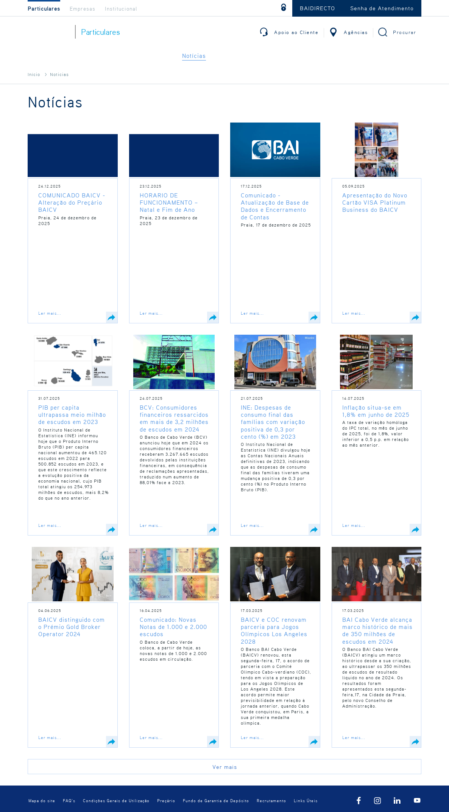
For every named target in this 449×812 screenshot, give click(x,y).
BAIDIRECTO (317, 8)
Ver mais (224, 766)
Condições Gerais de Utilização (116, 800)
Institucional (121, 8)
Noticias (59, 74)
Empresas (82, 8)
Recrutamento (271, 800)
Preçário (166, 800)
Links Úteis (306, 800)
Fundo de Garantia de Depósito (216, 800)
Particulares (44, 8)
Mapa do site (41, 800)
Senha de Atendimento (382, 8)
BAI (49, 32)
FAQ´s (69, 800)
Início (34, 74)
